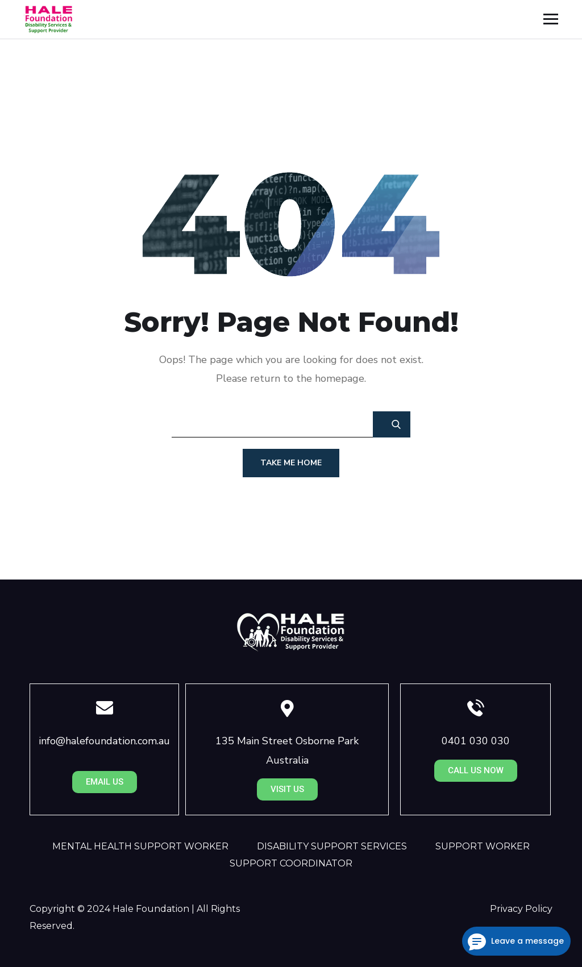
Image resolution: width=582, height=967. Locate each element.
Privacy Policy (521, 908)
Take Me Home (291, 462)
